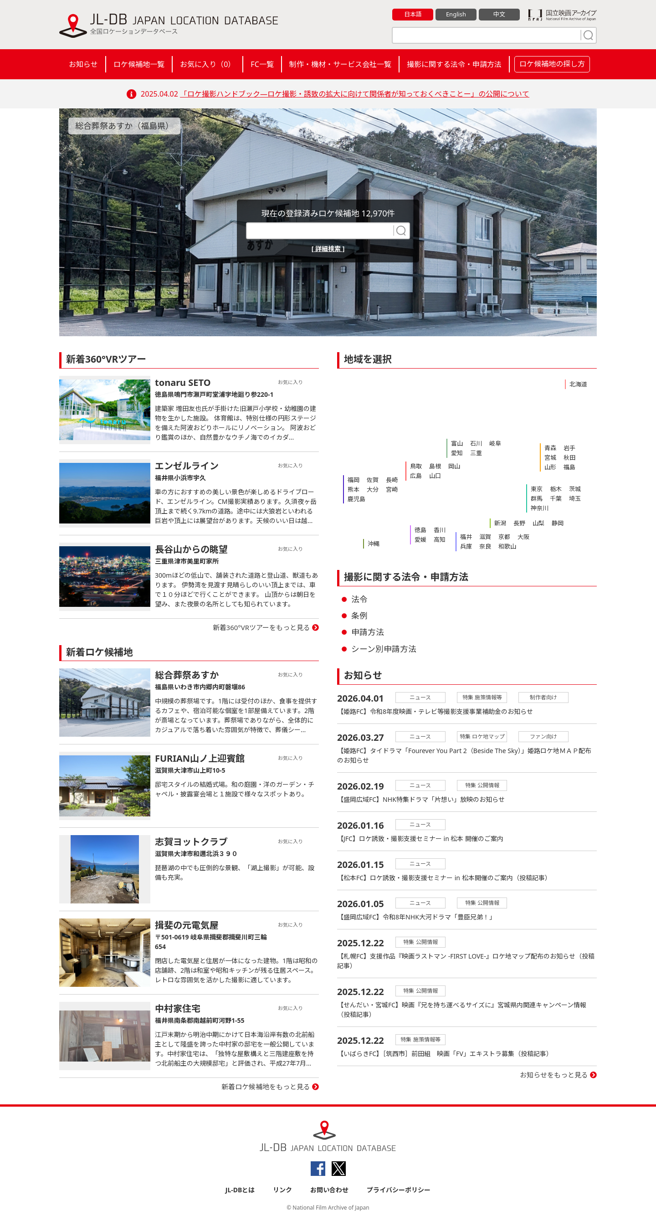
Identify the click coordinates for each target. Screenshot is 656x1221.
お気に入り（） (207, 64)
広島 (416, 476)
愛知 (457, 453)
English (456, 14)
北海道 (578, 384)
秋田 (569, 457)
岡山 (454, 466)
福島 (569, 467)
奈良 (485, 546)
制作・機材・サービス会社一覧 (340, 64)
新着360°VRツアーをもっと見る (262, 627)
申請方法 (367, 631)
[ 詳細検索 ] (328, 248)
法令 (359, 599)
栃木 (556, 489)
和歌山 (507, 546)
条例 (359, 615)
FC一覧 (262, 64)
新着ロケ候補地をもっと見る (265, 1086)
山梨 (538, 523)
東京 (537, 489)
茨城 (575, 489)
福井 (466, 537)
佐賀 (373, 480)
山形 (550, 467)
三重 (476, 453)
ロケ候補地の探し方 (552, 64)
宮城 (550, 457)
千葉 (556, 498)
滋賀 (485, 537)
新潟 (500, 523)
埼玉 (575, 498)
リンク (282, 1189)
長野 (519, 523)
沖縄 (373, 543)
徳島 (420, 530)
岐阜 (495, 443)
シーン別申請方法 (383, 648)
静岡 (558, 523)
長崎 (392, 480)
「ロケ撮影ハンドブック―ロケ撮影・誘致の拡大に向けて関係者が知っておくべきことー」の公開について (354, 94)
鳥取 (416, 466)
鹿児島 (356, 499)
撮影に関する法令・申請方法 (454, 64)
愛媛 (420, 539)
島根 (435, 466)
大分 (373, 489)
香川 (440, 530)
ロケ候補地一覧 (138, 64)
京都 (504, 537)
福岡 (353, 480)
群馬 (537, 498)
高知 (440, 539)
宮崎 (392, 489)
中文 (499, 14)
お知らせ (83, 64)
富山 (457, 443)
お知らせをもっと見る (554, 1074)
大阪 (523, 537)
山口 (435, 476)
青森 (550, 448)
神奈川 (539, 508)
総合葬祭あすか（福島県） (124, 125)
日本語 (413, 14)
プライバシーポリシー (398, 1189)
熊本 (353, 489)
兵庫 (466, 546)
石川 (476, 443)
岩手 (569, 448)
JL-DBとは (240, 1189)
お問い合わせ (329, 1189)
